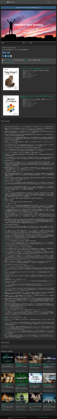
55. (3, 284)
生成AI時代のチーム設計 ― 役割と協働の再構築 (21, 365)
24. (3, 190)
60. (3, 303)
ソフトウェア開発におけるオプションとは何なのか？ (7, 384)
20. (3, 182)
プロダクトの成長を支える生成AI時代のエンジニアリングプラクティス (35, 365)
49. (3, 267)
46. (3, 261)
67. (3, 322)
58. (3, 295)
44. (3, 251)
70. (3, 335)
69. (3, 330)
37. (3, 230)
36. (3, 226)
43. (3, 248)
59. (3, 298)
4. (3, 134)
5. (3, 137)
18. (3, 177)
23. (3, 186)
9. (3, 149)
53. (3, 279)
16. (3, 171)
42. (3, 246)
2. (3, 128)
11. (3, 154)
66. (3, 319)
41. (3, 242)
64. (3, 315)
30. (3, 203)
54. (3, 281)
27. (3, 199)
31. (3, 205)
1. (3, 126)
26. (3, 198)
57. (3, 292)
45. (3, 255)
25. (3, 192)
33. (3, 213)
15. (3, 167)
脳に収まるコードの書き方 (34, 384)
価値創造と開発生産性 (47, 384)
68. (3, 326)
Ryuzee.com (11, 2)
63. (3, 311)
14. (3, 162)
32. (3, 209)
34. (3, 219)
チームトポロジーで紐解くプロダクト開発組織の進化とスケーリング (21, 385)
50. (3, 272)
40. (3, 240)
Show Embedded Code (9, 62)
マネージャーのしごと (47, 404)
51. (3, 275)
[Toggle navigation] (48, 2)
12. (3, 157)
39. (3, 239)
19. (3, 180)
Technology (25, 60)
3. (3, 131)
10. (3, 152)
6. (3, 141)
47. (3, 264)
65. (3, 317)
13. (3, 160)
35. (3, 224)
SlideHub (45, 417)
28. (3, 201)
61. (3, 308)
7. (3, 144)
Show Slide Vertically (44, 60)
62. (3, 309)
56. (3, 288)
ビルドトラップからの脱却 (7, 364)
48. (3, 266)
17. (3, 173)
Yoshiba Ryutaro (7, 60)
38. (3, 234)
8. (3, 147)
